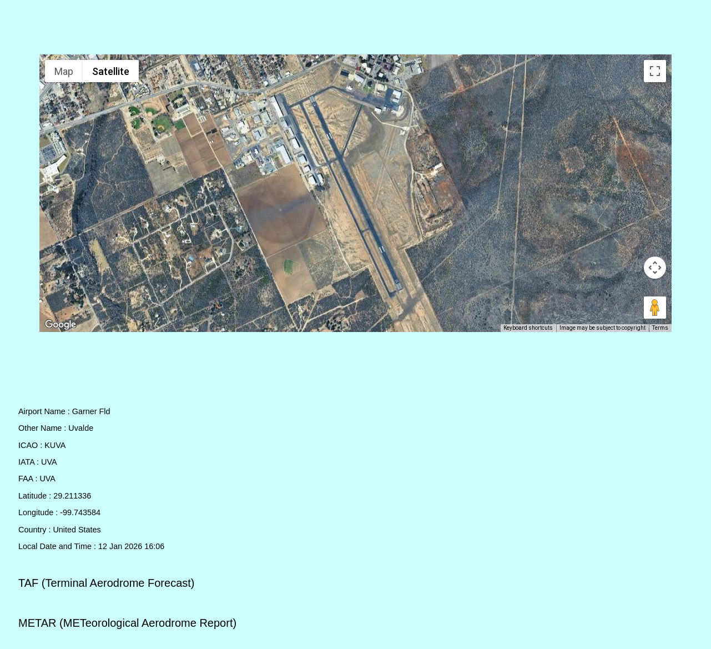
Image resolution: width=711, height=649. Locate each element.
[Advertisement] (355, 29)
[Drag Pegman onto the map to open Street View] (655, 307)
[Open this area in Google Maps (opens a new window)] (60, 325)
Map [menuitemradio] (63, 71)
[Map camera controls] (655, 267)
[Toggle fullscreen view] (655, 71)
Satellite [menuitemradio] (110, 71)
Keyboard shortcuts (528, 328)
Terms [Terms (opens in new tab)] (660, 328)
